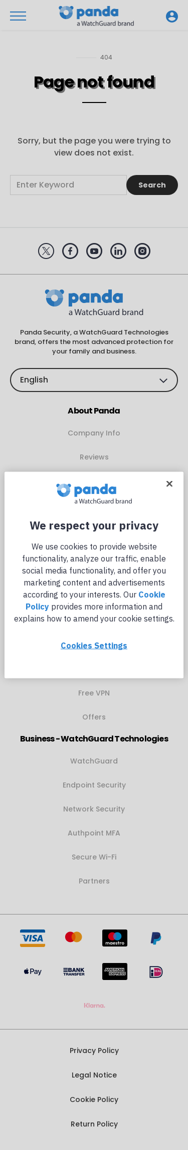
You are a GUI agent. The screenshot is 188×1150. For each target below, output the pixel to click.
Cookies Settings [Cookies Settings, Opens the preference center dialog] (94, 645)
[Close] (169, 484)
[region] (94, 575)
